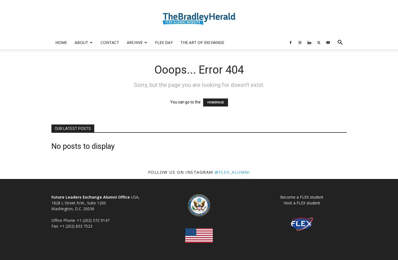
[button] (340, 43)
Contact (110, 42)
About (84, 42)
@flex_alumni (232, 172)
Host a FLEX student (302, 203)
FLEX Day (164, 42)
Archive (137, 42)
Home (61, 42)
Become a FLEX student (301, 197)
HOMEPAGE (215, 102)
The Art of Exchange (202, 42)
